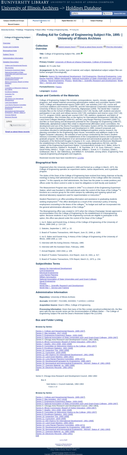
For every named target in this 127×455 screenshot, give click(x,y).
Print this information (113, 47)
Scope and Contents (11, 47)
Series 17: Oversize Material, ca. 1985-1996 (55, 365)
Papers (58, 87)
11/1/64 (80, 158)
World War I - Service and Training (54, 288)
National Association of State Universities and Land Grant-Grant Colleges (16, 73)
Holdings (20, 30)
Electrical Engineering (107, 76)
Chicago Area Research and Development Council (14, 78)
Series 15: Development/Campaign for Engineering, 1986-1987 (63, 361)
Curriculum (8, 96)
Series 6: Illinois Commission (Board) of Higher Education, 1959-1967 (66, 342)
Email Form (67, 445)
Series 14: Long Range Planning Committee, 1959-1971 (60, 359)
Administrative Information (13, 58)
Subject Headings (97, 20)
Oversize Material (10, 115)
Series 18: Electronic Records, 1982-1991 (54, 367)
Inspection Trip (9, 94)
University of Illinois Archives (30, 8)
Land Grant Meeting (11, 102)
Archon (61, 453)
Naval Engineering (56, 81)
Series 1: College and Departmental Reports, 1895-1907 (60, 331)
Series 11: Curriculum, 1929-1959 (50, 352)
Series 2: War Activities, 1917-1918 (51, 333)
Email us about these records (17, 132)
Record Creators (13, 24)
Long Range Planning (49, 275)
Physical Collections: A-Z (41, 20)
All (37, 370)
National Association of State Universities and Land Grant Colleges (68, 279)
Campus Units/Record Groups (13, 20)
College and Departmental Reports (16, 65)
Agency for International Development (65, 76)
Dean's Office (41, 30)
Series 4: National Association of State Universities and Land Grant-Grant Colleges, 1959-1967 (76, 337)
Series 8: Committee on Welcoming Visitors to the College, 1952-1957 (66, 346)
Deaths (7, 85)
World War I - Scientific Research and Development (95, 81)
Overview (6, 43)
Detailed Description (11, 62)
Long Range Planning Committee (15, 105)
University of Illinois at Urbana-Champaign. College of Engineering (83, 62)
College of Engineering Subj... (58, 30)
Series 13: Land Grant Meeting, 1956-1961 (54, 357)
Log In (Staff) (63, 440)
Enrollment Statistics (11, 92)
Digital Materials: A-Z (69, 20)
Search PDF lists (120, 13)
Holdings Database (83, 8)
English (54, 91)
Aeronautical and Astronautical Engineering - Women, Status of (15, 111)
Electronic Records (11, 117)
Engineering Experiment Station (15, 70)
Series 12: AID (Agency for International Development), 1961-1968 (64, 355)
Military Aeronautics (62, 78)
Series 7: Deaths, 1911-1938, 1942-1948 (53, 344)
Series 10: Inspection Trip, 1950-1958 (52, 350)
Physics (68, 81)
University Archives (7, 30)
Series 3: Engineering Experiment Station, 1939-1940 (59, 335)
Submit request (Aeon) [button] (66, 47)
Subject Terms (8, 54)
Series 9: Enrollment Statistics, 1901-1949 (54, 348)
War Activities (9, 68)
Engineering (30, 30)
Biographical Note (10, 51)
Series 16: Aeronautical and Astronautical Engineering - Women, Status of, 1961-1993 (72, 363)
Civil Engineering (89, 76)
